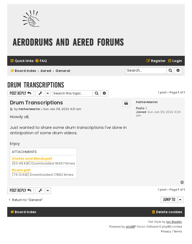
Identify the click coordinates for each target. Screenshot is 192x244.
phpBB (130, 227)
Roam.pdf (21, 170)
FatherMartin (147, 102)
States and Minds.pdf (32, 158)
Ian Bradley (174, 222)
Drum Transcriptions (35, 85)
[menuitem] (41, 61)
